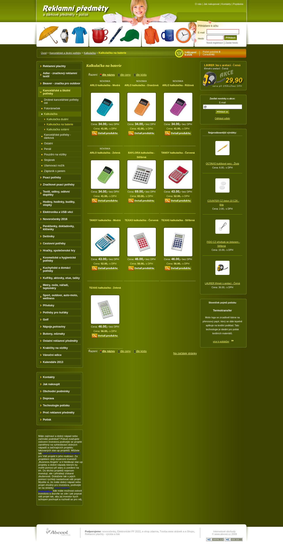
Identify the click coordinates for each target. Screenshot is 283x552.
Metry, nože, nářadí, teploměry (56, 287)
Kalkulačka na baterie (60, 124)
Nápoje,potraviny (54, 326)
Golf (45, 319)
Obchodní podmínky (56, 391)
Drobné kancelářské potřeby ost (61, 101)
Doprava (48, 398)
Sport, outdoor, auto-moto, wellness (60, 297)
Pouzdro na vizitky (55, 154)
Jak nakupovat (211, 4)
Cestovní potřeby (54, 243)
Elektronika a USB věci (58, 212)
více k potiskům (221, 341)
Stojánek (49, 160)
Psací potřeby (52, 177)
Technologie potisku (56, 405)
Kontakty (226, 4)
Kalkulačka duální (57, 119)
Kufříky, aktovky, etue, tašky (61, 278)
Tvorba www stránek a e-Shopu (177, 531)
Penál (47, 149)
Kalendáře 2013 (53, 362)
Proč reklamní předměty (59, 412)
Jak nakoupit (51, 384)
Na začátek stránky (185, 353)
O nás (198, 4)
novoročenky (109, 531)
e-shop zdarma (150, 531)
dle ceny (125, 74)
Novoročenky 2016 (55, 219)
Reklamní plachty (54, 66)
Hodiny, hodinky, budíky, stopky (59, 203)
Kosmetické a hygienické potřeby (59, 259)
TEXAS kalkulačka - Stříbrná (178, 220)
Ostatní (48, 143)
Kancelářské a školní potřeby (65, 53)
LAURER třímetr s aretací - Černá (222, 283)
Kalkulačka (90, 53)
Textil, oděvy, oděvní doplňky (56, 193)
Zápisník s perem (54, 171)
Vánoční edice (52, 355)
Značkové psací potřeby (59, 184)
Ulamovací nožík (54, 165)
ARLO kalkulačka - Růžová (178, 85)
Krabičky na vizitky (55, 347)
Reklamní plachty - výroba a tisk (102, 534)
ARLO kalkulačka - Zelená (105, 152)
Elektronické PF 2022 (129, 531)
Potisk (47, 419)
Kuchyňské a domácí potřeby (57, 269)
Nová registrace (215, 42)
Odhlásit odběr (222, 118)
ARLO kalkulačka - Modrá (105, 85)
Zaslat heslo (231, 42)
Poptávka (238, 4)
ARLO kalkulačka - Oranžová (141, 85)
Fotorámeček (52, 108)
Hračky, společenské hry (59, 250)
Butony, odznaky (54, 333)
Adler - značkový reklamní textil (60, 75)
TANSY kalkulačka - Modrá (104, 220)
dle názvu (108, 74)
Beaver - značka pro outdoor (61, 83)
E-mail (201, 32)
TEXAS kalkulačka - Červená (141, 220)
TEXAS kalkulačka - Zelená (105, 287)
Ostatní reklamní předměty (60, 340)
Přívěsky (48, 305)
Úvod (44, 53)
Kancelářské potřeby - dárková (57, 136)
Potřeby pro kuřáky (55, 312)
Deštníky (48, 236)
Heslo (201, 38)
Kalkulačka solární (58, 129)
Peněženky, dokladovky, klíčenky (58, 228)
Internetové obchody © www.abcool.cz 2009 (224, 532)
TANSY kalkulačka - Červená (178, 152)
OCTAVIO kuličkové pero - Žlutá (222, 163)
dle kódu (141, 74)
